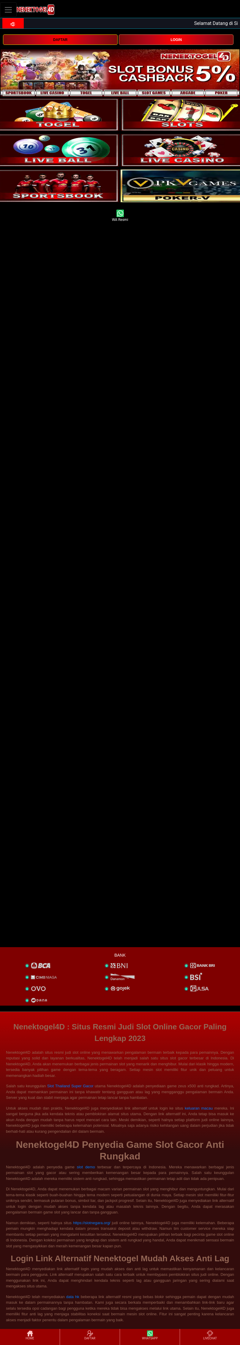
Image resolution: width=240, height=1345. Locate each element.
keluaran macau (199, 1108)
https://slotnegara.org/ (91, 1223)
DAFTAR (60, 40)
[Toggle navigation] (8, 9)
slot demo (86, 1167)
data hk (72, 1297)
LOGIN (176, 40)
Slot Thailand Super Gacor (70, 1086)
